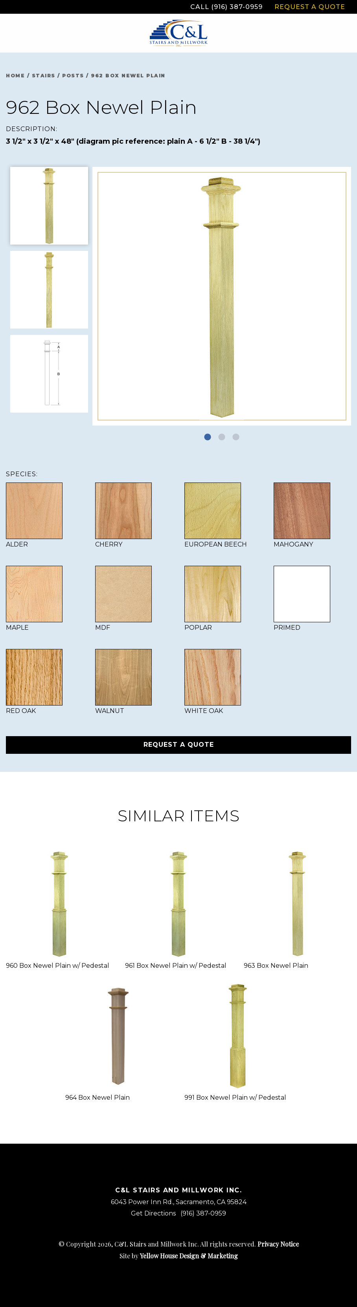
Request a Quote (309, 7)
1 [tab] (208, 437)
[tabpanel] (221, 296)
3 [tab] (236, 437)
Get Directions (153, 1213)
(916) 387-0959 (203, 1213)
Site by (179, 1256)
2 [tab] (222, 437)
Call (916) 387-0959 (226, 7)
